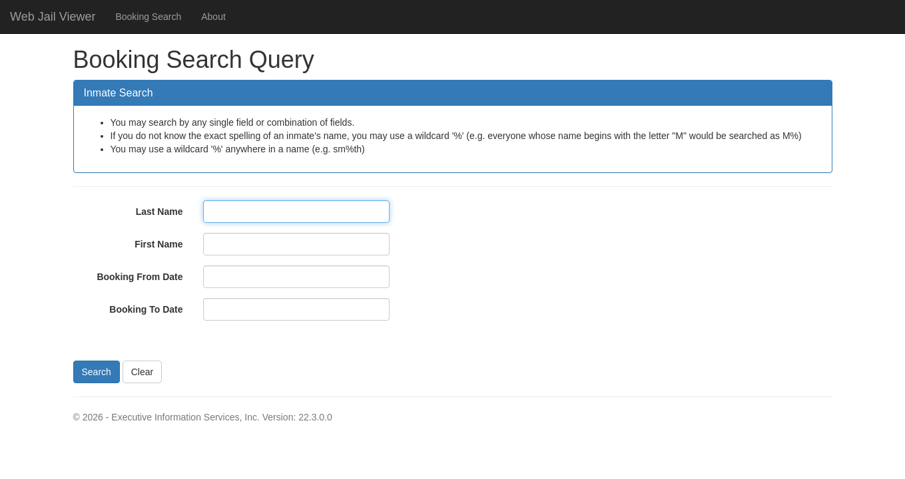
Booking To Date (145, 309)
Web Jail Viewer (52, 16)
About (213, 16)
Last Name (159, 211)
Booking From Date (139, 276)
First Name (158, 244)
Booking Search (148, 16)
